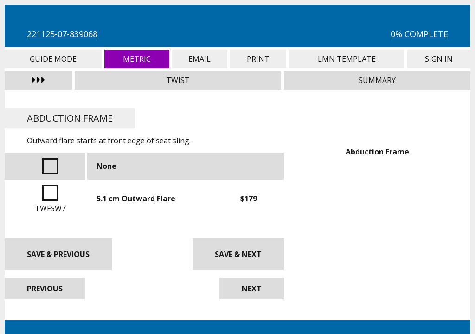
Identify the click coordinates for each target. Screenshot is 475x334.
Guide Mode (53, 59)
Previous (45, 288)
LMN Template (347, 59)
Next (252, 288)
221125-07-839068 (62, 33)
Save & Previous (58, 254)
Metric (136, 59)
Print (258, 59)
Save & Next (238, 254)
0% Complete (419, 33)
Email (199, 59)
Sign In (438, 59)
